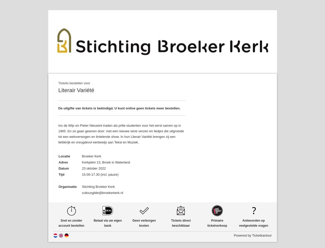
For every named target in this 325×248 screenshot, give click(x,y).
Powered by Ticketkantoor (253, 235)
